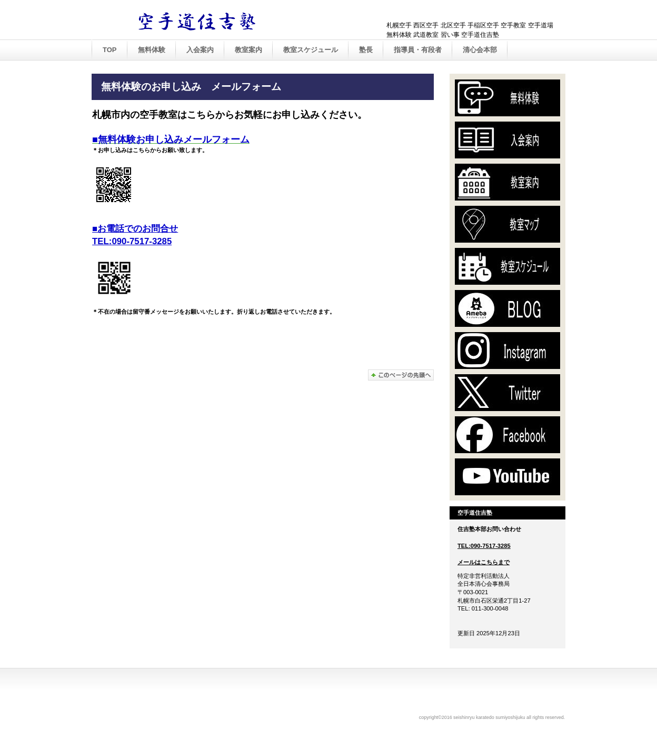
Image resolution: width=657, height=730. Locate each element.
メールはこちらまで (483, 562)
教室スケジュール (310, 50)
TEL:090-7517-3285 (484, 546)
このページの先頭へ (401, 375)
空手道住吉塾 (202, 20)
